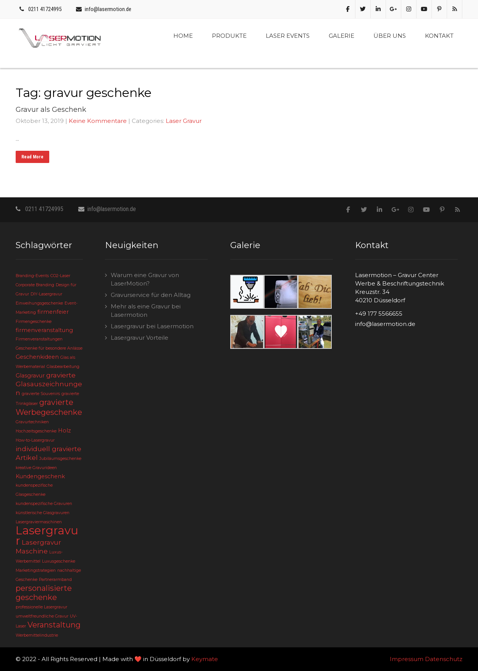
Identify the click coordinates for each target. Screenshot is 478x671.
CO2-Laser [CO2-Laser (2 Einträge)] (60, 275)
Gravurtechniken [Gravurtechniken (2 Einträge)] (32, 421)
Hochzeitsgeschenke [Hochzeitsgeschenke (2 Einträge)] (36, 431)
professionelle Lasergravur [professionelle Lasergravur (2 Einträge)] (41, 607)
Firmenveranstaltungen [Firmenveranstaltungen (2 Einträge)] (39, 339)
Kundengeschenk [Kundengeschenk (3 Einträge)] (40, 476)
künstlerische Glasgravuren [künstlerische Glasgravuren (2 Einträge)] (42, 512)
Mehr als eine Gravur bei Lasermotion (146, 310)
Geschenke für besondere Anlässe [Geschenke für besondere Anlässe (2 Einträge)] (49, 348)
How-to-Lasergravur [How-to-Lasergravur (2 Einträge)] (35, 440)
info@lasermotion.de (108, 9)
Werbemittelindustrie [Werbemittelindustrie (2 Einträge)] (37, 635)
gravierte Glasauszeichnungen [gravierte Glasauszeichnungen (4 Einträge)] (49, 384)
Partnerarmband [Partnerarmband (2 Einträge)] (55, 579)
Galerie (341, 35)
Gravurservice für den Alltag (151, 294)
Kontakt (439, 35)
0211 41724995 (44, 9)
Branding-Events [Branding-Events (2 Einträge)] (32, 275)
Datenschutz (443, 659)
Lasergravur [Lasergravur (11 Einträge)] (47, 535)
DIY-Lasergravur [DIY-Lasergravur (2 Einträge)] (46, 294)
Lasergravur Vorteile (139, 337)
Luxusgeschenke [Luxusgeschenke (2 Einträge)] (58, 561)
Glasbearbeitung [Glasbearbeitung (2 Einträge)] (63, 366)
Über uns (389, 35)
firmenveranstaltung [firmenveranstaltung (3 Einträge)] (44, 330)
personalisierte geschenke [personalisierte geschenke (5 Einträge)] (44, 593)
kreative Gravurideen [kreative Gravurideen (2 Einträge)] (36, 467)
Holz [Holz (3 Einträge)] (64, 430)
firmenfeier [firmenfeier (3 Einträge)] (53, 311)
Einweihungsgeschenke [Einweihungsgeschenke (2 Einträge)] (39, 303)
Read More (32, 157)
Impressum (406, 659)
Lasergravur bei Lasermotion (152, 326)
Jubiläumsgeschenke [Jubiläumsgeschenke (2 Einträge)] (60, 458)
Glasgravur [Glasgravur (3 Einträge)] (30, 375)
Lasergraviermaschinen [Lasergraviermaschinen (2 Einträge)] (39, 521)
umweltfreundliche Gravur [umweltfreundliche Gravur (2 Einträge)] (42, 616)
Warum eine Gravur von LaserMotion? (145, 279)
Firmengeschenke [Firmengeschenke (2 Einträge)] (34, 321)
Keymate (204, 659)
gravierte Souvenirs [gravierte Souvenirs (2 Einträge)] (41, 393)
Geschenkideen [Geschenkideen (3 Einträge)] (37, 356)
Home (183, 35)
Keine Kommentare (98, 120)
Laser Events (288, 35)
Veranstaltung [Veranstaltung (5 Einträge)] (54, 624)
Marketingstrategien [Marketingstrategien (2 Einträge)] (36, 570)
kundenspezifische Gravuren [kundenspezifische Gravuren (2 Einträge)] (44, 503)
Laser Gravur (184, 120)
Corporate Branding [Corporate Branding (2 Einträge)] (35, 284)
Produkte (229, 35)
